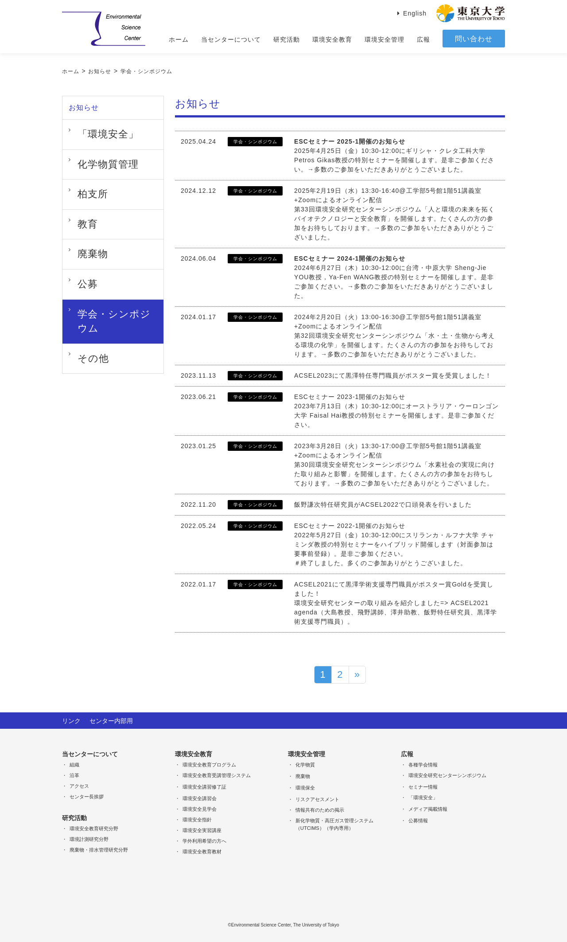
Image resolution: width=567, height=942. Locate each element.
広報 (423, 39)
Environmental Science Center (103, 29)
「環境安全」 (92, 130)
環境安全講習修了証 (204, 786)
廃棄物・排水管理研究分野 (99, 849)
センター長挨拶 (87, 795)
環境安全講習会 (200, 797)
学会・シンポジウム (146, 71)
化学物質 (305, 763)
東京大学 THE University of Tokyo (470, 13)
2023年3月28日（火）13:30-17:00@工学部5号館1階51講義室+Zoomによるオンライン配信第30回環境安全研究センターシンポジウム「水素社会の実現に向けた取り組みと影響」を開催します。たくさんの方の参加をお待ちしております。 (394, 464)
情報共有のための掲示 (319, 809)
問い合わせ (474, 39)
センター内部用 (111, 719)
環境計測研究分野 (89, 838)
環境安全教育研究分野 (94, 827)
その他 (82, 285)
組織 (74, 763)
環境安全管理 (384, 39)
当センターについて (231, 39)
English (415, 13)
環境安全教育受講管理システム (217, 774)
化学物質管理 (92, 152)
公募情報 (418, 819)
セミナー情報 (423, 786)
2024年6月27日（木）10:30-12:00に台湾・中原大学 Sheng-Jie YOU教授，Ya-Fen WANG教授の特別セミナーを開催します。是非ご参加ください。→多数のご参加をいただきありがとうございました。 (394, 277)
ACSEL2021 (313, 584)
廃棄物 (82, 219)
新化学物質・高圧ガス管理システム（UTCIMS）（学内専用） (334, 823)
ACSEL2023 (313, 375)
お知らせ (99, 71)
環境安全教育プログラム (209, 763)
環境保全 (305, 787)
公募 (78, 241)
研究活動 (286, 39)
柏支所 (82, 174)
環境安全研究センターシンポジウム (447, 774)
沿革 (74, 774)
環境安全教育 (332, 39)
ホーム (179, 39)
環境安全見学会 (200, 808)
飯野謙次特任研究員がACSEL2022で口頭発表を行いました (383, 504)
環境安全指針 (197, 818)
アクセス (79, 785)
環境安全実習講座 (202, 829)
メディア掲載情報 (427, 808)
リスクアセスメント (317, 798)
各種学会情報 (423, 763)
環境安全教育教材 (202, 850)
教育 (78, 196)
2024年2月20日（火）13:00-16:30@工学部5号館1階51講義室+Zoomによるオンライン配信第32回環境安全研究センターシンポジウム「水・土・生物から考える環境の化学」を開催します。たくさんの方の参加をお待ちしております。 (394, 335)
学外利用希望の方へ (204, 840)
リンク (71, 719)
